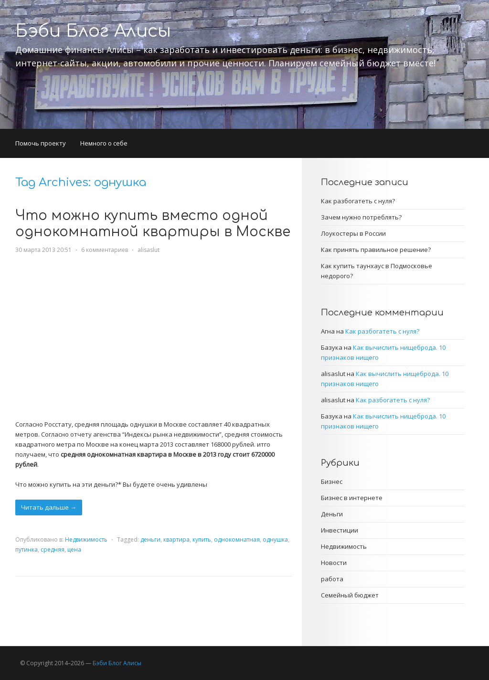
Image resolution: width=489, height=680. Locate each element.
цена (74, 549)
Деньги (332, 514)
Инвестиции (339, 530)
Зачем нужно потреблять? (361, 217)
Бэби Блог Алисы (93, 31)
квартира (176, 539)
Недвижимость (86, 539)
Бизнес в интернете (352, 497)
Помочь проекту (40, 143)
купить (201, 539)
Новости (334, 562)
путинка (26, 549)
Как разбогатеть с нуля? (358, 201)
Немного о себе (104, 143)
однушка (275, 539)
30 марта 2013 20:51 (43, 250)
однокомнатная (237, 539)
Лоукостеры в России (353, 233)
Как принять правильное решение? (376, 249)
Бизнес (331, 481)
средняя (52, 549)
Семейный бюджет (350, 595)
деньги (150, 539)
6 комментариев (104, 250)
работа (332, 579)
